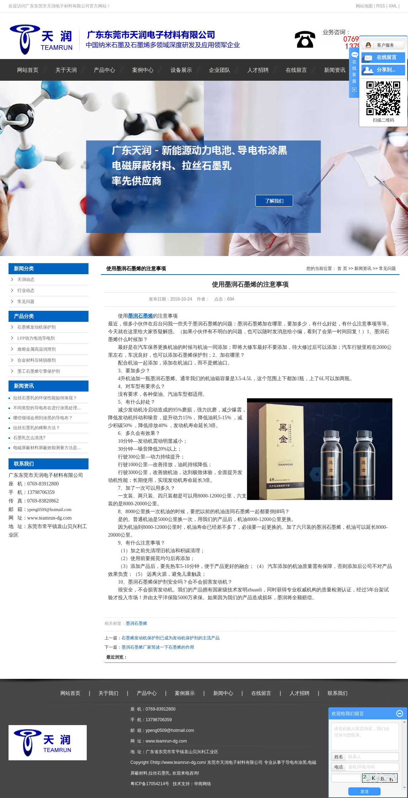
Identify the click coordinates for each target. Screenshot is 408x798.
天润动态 (25, 279)
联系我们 (338, 693)
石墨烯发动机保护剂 (36, 327)
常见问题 (25, 301)
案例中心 (143, 70)
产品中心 (104, 70)
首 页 (342, 268)
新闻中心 (223, 693)
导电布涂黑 (296, 762)
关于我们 (108, 693)
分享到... (386, 70)
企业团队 (219, 70)
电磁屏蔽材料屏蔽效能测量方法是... (47, 447)
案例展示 (185, 693)
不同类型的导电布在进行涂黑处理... (47, 407)
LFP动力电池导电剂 (36, 338)
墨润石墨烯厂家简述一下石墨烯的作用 (158, 647)
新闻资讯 (334, 70)
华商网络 (202, 783)
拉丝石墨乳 (159, 773)
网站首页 (27, 70)
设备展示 (181, 70)
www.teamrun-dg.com (49, 518)
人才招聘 (258, 70)
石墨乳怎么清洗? (29, 437)
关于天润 (66, 70)
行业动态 (25, 290)
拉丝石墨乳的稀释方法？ (36, 427)
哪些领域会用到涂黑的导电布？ (43, 417)
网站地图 (364, 6)
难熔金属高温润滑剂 (36, 349)
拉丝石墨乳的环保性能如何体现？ (45, 397)
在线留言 (296, 70)
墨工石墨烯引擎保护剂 (38, 371)
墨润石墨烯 (136, 623)
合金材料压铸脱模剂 (36, 360)
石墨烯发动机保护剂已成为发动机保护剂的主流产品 (171, 637)
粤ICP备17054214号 (149, 783)
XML (392, 6)
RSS (380, 6)
